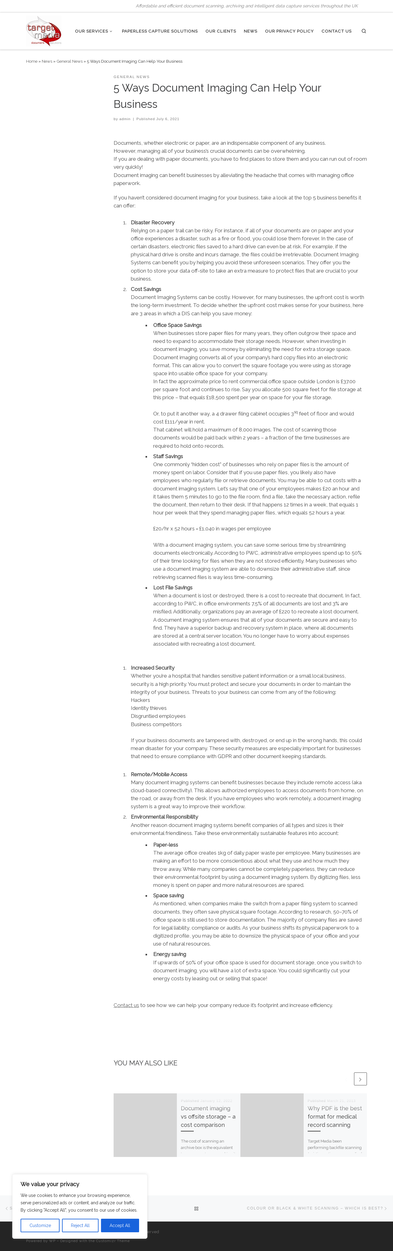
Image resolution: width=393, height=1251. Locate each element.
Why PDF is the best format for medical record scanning (335, 1116)
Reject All (80, 1225)
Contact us (126, 1005)
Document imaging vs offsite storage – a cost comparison (208, 1116)
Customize (40, 1225)
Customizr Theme (113, 1241)
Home (31, 61)
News (47, 61)
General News (69, 61)
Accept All (120, 1225)
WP (52, 1241)
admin (125, 119)
